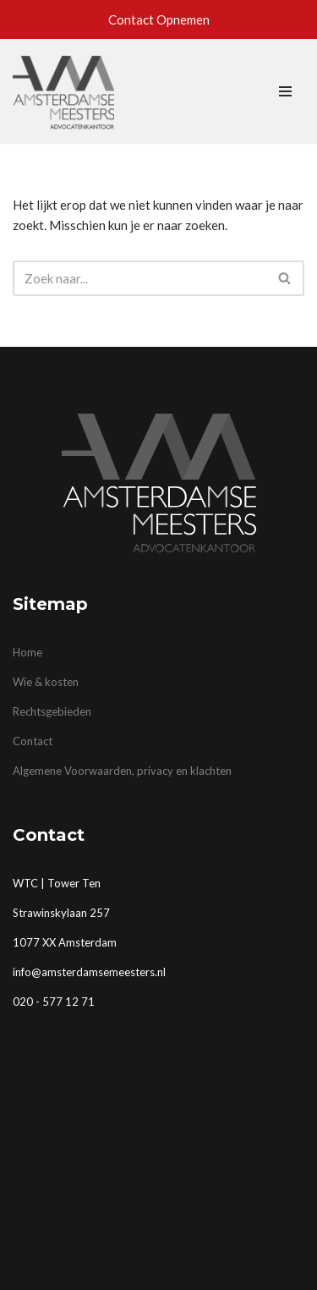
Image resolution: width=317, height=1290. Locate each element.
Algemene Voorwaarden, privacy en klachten (122, 770)
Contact (32, 741)
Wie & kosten (46, 682)
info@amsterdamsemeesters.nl (89, 972)
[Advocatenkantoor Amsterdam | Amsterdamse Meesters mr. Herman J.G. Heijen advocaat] (63, 91)
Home (27, 652)
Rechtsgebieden (52, 711)
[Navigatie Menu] (285, 91)
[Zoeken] (139, 278)
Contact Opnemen (159, 19)
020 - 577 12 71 (54, 1001)
